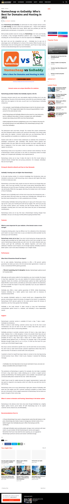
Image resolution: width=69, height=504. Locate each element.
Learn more (12, 497)
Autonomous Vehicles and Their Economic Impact (61, 89)
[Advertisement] (58, 21)
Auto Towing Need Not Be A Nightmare (61, 113)
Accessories (29, 2)
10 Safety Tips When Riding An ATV (59, 68)
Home (14, 2)
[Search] (66, 2)
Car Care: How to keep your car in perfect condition (8, 461)
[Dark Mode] (63, 2)
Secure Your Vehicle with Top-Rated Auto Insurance (7, 477)
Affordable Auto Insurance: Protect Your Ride (38, 477)
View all (44, 447)
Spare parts (48, 2)
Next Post (43, 488)
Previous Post (5, 488)
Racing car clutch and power (57, 73)
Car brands (21, 2)
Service (41, 2)
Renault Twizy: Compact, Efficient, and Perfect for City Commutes (23, 478)
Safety (35, 2)
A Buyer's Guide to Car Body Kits (58, 62)
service (6, 8)
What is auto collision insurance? (22, 461)
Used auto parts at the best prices (61, 107)
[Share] (45, 21)
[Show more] (24, 444)
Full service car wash (37, 460)
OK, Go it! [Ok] (11, 500)
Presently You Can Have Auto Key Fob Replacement (58, 57)
